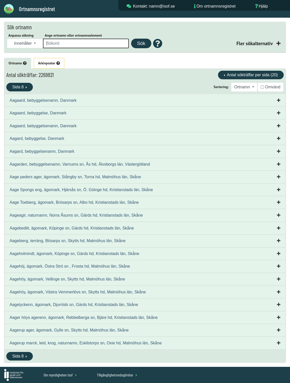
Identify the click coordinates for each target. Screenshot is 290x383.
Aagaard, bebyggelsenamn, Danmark (43, 100)
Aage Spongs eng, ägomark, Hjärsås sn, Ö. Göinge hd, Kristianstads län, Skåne (81, 190)
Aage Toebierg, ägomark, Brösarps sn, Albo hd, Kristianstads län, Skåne (74, 202)
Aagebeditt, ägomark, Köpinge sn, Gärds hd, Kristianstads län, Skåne (72, 228)
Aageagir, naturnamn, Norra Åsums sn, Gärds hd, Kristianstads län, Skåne (76, 215)
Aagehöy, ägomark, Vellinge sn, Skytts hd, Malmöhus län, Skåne (67, 279)
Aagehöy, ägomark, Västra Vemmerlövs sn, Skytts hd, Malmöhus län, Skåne (78, 292)
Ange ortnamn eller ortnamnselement (73, 35)
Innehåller (23, 43)
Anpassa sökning (21, 35)
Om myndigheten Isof (60, 374)
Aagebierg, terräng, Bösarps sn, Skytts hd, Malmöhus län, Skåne (68, 241)
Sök (141, 43)
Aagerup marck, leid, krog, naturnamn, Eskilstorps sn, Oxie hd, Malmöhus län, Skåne (86, 343)
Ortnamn (18, 63)
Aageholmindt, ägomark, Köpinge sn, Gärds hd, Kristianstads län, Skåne (74, 253)
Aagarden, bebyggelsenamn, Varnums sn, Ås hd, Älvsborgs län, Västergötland (80, 164)
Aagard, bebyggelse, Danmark (37, 138)
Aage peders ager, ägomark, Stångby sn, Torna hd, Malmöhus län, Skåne (75, 177)
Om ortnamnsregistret (216, 6)
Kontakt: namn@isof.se (154, 6)
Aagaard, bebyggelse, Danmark (38, 113)
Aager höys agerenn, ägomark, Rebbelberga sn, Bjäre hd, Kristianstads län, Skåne (84, 317)
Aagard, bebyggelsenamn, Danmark (42, 151)
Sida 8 (18, 87)
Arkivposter (49, 63)
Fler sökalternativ (255, 43)
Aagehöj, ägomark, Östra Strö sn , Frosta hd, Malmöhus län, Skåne (70, 266)
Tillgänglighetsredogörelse (117, 374)
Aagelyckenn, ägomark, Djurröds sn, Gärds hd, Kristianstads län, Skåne (74, 304)
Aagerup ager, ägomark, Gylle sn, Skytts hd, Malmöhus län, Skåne (69, 330)
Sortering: (221, 87)
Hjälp (263, 6)
